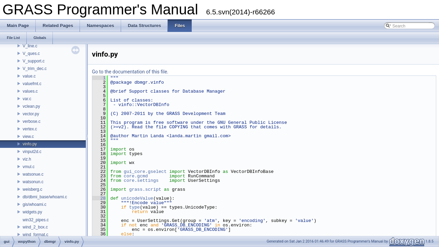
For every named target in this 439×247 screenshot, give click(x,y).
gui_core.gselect (145, 171)
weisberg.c (32, 189)
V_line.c (30, 46)
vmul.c (29, 166)
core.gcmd (136, 176)
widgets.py (32, 212)
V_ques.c (31, 53)
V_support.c (34, 61)
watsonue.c (33, 174)
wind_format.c (35, 234)
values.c (30, 91)
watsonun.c (33, 181)
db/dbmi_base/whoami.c (45, 197)
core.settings (141, 180)
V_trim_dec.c (35, 68)
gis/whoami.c (34, 204)
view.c (28, 136)
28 (99, 198)
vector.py (31, 113)
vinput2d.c (32, 151)
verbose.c (31, 121)
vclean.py (31, 106)
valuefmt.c (32, 83)
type (134, 207)
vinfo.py (30, 144)
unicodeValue (137, 198)
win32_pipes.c (36, 219)
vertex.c (30, 129)
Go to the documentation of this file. (130, 71)
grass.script (145, 189)
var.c (27, 98)
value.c (29, 76)
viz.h (27, 159)
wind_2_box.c (35, 227)
